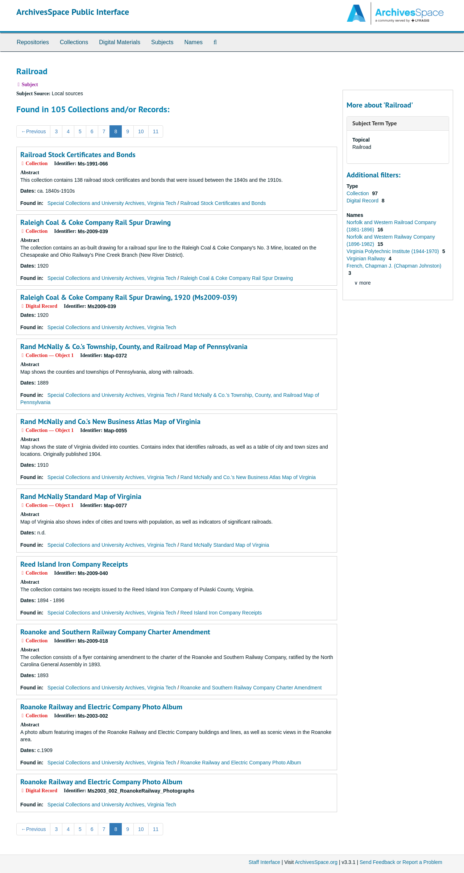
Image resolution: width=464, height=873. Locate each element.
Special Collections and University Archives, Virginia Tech (111, 203)
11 (156, 131)
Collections (74, 42)
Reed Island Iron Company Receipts (74, 564)
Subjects (162, 42)
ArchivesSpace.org (316, 862)
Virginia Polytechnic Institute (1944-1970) (393, 251)
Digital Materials (119, 42)
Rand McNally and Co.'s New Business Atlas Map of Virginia (110, 421)
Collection (358, 193)
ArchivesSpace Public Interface (72, 11)
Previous (33, 131)
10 (141, 131)
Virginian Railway (367, 258)
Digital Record (363, 200)
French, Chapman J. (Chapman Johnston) (394, 266)
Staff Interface (264, 862)
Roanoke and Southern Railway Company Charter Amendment (115, 632)
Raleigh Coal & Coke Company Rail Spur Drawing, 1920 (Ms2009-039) (128, 297)
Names (193, 42)
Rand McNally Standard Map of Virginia (80, 496)
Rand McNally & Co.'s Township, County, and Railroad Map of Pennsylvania (134, 346)
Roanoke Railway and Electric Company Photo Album (101, 707)
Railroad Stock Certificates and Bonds (78, 154)
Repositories (33, 42)
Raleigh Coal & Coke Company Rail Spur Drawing (95, 222)
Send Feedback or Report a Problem (401, 862)
